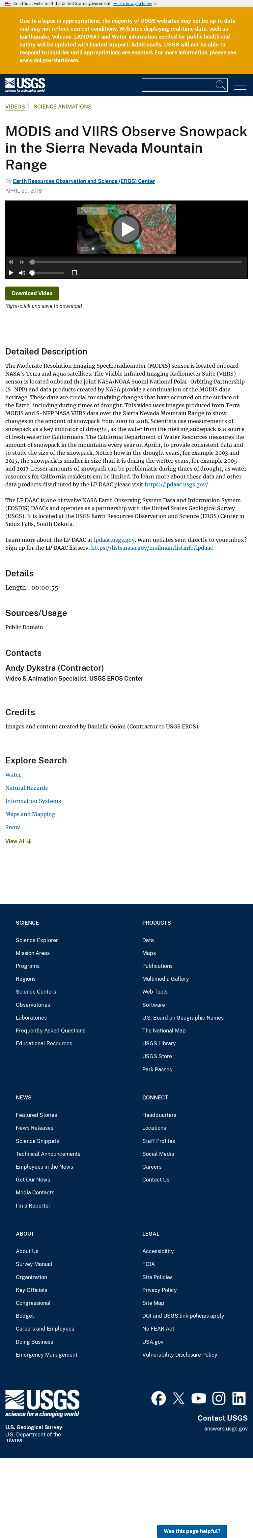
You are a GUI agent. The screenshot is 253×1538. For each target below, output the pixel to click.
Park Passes (157, 1149)
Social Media (158, 1234)
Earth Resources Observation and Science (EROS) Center (84, 181)
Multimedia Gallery (165, 1059)
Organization (31, 1357)
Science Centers (36, 1072)
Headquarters (159, 1195)
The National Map (164, 1111)
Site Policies (157, 1357)
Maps (149, 1033)
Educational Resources (44, 1124)
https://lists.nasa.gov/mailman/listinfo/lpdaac (152, 628)
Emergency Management (46, 1435)
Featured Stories (36, 1195)
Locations (154, 1208)
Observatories (33, 1085)
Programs (28, 1046)
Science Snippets (37, 1221)
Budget (25, 1396)
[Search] (221, 85)
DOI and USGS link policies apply (183, 1396)
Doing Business (34, 1422)
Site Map (153, 1383)
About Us (27, 1331)
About (25, 1314)
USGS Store (157, 1136)
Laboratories (31, 1098)
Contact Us (155, 1260)
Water (13, 854)
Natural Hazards (26, 868)
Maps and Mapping (30, 894)
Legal (150, 1314)
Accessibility (158, 1331)
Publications (157, 1046)
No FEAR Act (158, 1409)
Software (153, 1085)
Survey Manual (34, 1344)
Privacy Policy (159, 1370)
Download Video (32, 373)
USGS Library (159, 1124)
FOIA (148, 1344)
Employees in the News (44, 1247)
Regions (26, 1059)
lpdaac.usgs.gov (114, 620)
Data (148, 1020)
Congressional (33, 1383)
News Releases (34, 1208)
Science (27, 1003)
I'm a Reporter (33, 1285)
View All (18, 921)
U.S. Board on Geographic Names (183, 1098)
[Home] (25, 91)
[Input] (185, 85)
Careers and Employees (45, 1409)
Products (156, 1003)
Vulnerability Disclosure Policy (179, 1435)
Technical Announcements (48, 1234)
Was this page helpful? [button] (192, 1531)
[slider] (32, 342)
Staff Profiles (158, 1221)
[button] (11, 342)
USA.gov (152, 1422)
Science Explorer (37, 1020)
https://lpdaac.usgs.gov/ (176, 564)
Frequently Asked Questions (50, 1111)
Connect (155, 1178)
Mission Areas (33, 1033)
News (24, 1178)
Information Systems (33, 881)
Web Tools (155, 1072)
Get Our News (33, 1260)
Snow (12, 907)
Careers (151, 1247)
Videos (15, 107)
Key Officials (31, 1370)
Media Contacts (35, 1273)
